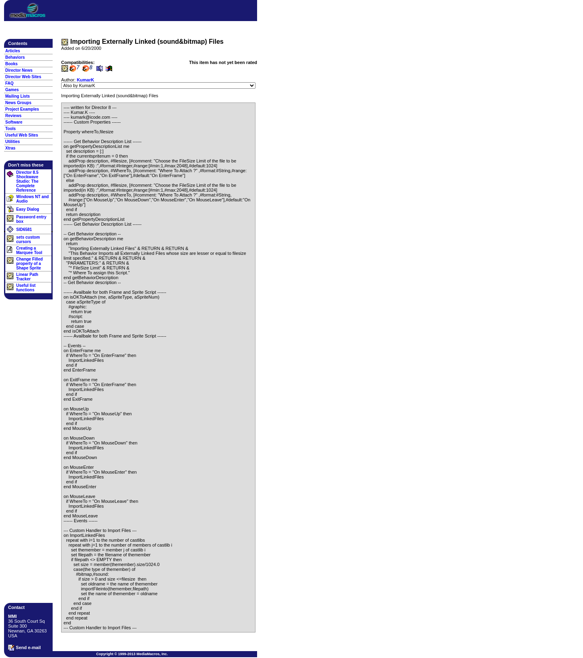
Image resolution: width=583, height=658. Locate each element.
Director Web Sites (23, 77)
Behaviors (15, 57)
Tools (10, 128)
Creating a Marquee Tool (29, 250)
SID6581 (24, 229)
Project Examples (22, 109)
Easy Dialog (27, 209)
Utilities (12, 141)
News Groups (18, 102)
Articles (12, 51)
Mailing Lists (17, 96)
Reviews (13, 115)
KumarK (85, 79)
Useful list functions (26, 287)
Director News (18, 70)
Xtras (10, 148)
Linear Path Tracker (27, 276)
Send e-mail (24, 648)
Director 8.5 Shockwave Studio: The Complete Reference (27, 181)
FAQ (9, 83)
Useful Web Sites (21, 135)
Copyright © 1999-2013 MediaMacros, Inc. (132, 654)
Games (12, 90)
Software (13, 122)
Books (11, 64)
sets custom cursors (28, 239)
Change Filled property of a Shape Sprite (29, 263)
